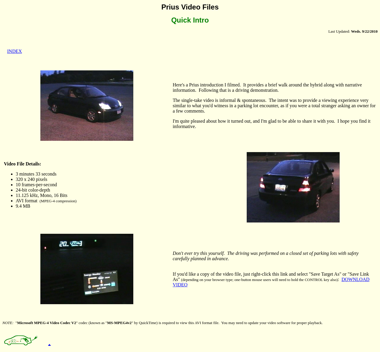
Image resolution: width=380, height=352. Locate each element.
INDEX (14, 51)
